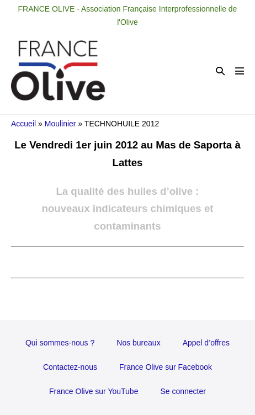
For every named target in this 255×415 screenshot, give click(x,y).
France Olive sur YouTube (93, 391)
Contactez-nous (70, 367)
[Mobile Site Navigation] (239, 70)
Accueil (23, 123)
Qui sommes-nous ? (59, 342)
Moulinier (60, 123)
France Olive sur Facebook (165, 367)
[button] (220, 70)
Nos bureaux (138, 342)
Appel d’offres (206, 342)
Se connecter (183, 391)
